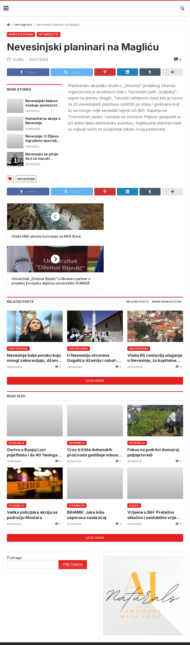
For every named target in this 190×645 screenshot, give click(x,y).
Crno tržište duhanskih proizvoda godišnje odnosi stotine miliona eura (94, 410)
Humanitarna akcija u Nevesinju (43, 120)
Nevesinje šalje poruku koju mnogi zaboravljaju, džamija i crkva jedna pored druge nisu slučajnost (35, 316)
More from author (166, 259)
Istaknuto (49, 34)
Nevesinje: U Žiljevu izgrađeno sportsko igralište (42, 138)
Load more (95, 339)
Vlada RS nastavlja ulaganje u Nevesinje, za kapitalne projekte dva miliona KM (154, 316)
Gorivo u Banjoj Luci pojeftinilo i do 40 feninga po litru (33, 410)
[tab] (137, 260)
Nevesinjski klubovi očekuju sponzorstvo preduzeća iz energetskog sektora (43, 103)
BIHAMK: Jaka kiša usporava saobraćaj (87, 473)
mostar (57, 614)
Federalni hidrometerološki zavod (100, 614)
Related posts (137, 259)
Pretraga (14, 516)
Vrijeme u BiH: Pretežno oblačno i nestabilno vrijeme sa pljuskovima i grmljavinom (151, 473)
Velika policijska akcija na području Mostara (32, 473)
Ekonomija (17, 401)
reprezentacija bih (151, 614)
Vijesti (134, 464)
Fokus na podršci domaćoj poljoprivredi (153, 410)
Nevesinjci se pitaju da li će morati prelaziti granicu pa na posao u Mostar (42, 156)
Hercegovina (23, 24)
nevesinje (26, 178)
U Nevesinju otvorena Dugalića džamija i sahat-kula (92, 316)
